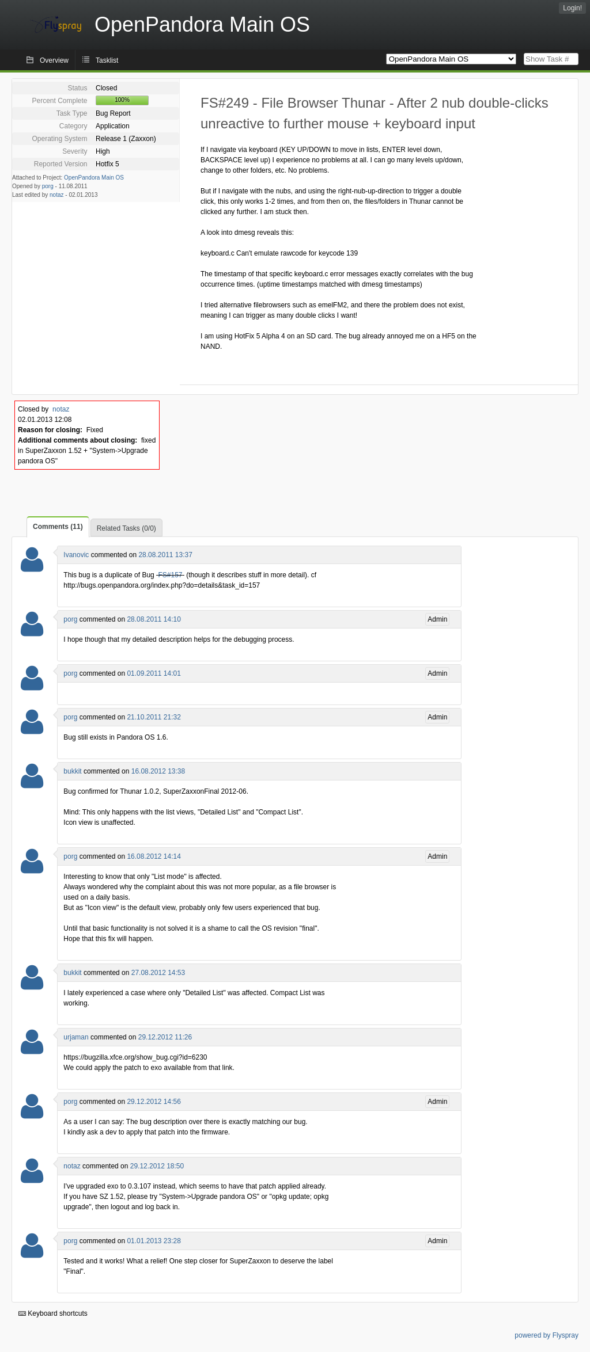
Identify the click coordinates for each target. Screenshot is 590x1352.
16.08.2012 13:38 (158, 771)
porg (48, 186)
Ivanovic (76, 555)
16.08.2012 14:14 (153, 856)
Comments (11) (58, 527)
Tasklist (107, 60)
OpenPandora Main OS (94, 177)
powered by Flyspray (546, 1335)
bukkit (72, 771)
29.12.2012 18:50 (157, 1166)
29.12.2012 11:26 (165, 1037)
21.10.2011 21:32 (153, 717)
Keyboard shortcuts (53, 1313)
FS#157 (170, 575)
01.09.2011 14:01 (153, 673)
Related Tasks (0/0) (126, 528)
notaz (56, 195)
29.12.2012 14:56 (153, 1102)
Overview (54, 60)
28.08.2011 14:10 (153, 619)
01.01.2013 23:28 (153, 1241)
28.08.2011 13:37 (165, 555)
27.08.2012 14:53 (158, 973)
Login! (572, 8)
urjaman (75, 1037)
